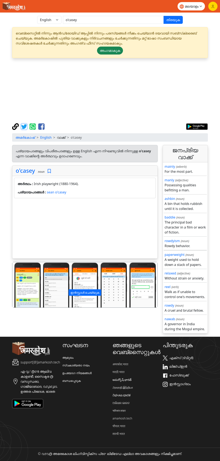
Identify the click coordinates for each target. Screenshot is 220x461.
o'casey (25, 170)
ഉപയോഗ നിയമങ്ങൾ (77, 373)
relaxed (170, 273)
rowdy (169, 305)
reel (167, 286)
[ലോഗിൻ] (212, 6)
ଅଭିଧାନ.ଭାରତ (121, 403)
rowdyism (172, 241)
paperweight (175, 254)
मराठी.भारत (118, 372)
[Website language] (191, 6)
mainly (170, 166)
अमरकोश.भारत (120, 364)
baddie (170, 217)
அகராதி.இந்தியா (123, 387)
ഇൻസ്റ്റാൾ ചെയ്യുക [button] (85, 293)
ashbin (170, 198)
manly (169, 180)
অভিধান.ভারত (119, 411)
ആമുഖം (68, 357)
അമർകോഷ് (25, 137)
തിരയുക (173, 20)
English (45, 137)
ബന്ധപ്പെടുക (71, 381)
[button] (23, 284)
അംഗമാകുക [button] (110, 50)
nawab (170, 319)
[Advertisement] (84, 229)
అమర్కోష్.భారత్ (122, 380)
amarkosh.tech (122, 418)
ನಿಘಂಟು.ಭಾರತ (121, 395)
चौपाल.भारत (119, 426)
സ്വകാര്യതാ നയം (76, 365)
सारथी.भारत (119, 434)
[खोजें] (113, 20)
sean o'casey (56, 192)
